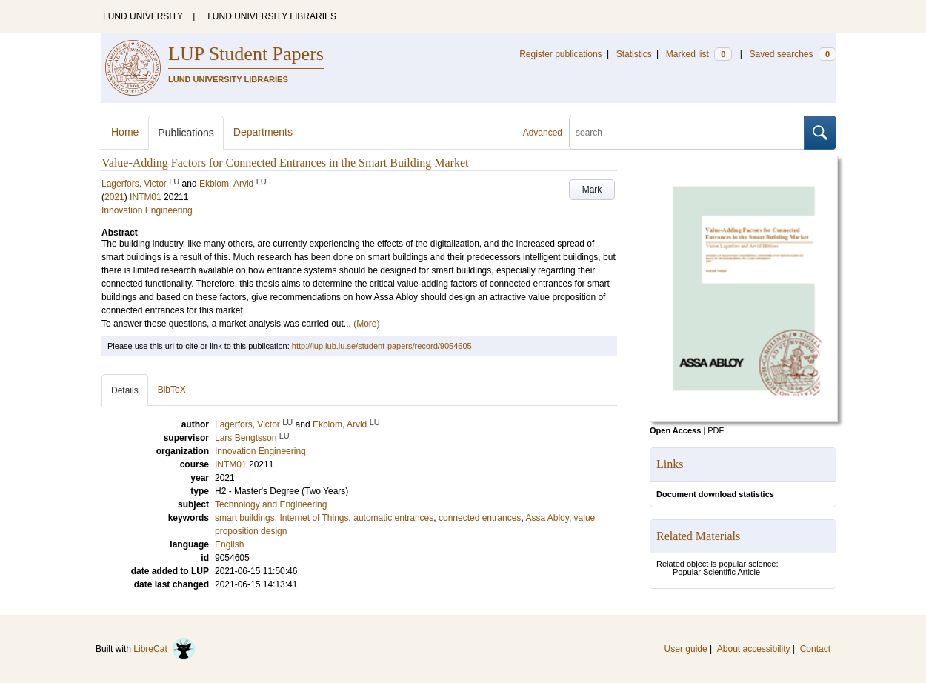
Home (125, 132)
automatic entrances (393, 518)
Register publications (560, 54)
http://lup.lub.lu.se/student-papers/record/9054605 (382, 346)
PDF (715, 430)
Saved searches (792, 54)
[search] (687, 133)
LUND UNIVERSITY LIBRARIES (271, 16)
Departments (263, 132)
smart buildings (245, 518)
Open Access (675, 430)
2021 (114, 197)
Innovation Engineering (147, 210)
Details (125, 390)
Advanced (542, 132)
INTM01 (145, 197)
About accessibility (753, 649)
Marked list (699, 54)
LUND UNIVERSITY (143, 16)
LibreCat (164, 649)
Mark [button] (592, 189)
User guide (685, 649)
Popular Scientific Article (716, 571)
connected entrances (480, 518)
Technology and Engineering (271, 504)
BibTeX (172, 389)
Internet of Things (313, 518)
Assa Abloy (546, 518)
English (229, 544)
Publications (186, 133)
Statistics (634, 54)
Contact (815, 649)
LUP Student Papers (246, 53)
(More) (366, 324)
